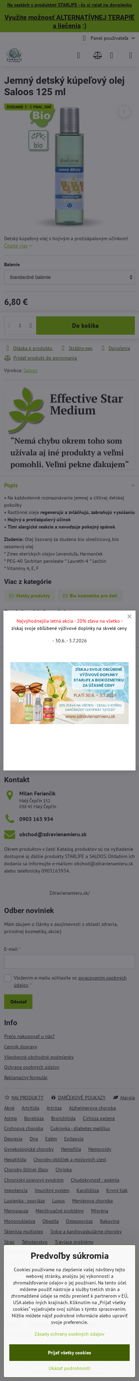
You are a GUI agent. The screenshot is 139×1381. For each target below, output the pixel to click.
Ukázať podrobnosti (69, 1368)
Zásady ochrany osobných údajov (69, 1334)
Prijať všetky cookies (69, 1353)
